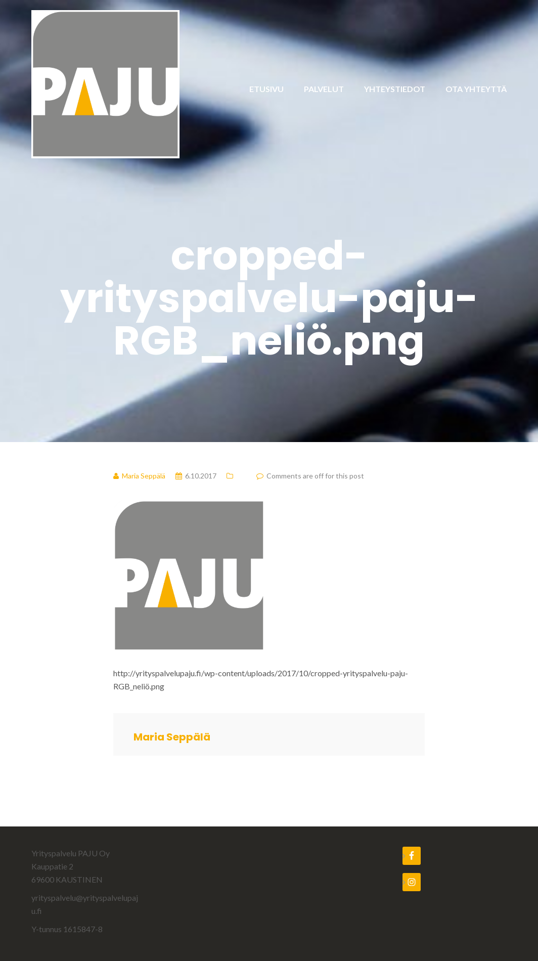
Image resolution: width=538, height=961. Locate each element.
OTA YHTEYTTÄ (476, 89)
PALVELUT (324, 89)
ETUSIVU (266, 89)
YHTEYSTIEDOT (394, 89)
